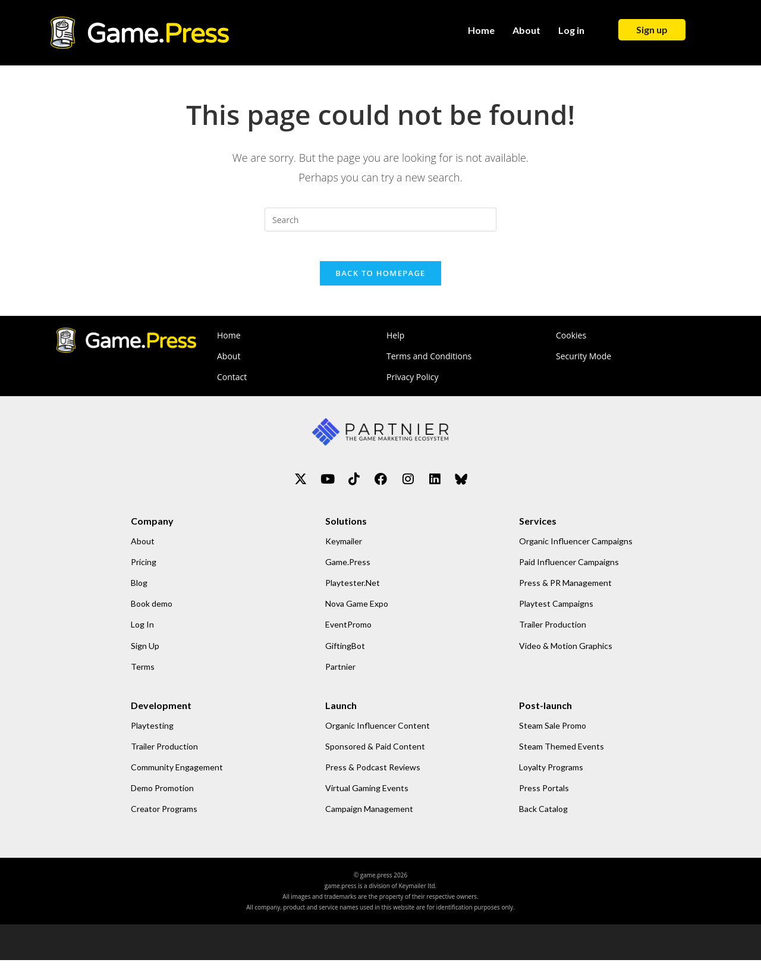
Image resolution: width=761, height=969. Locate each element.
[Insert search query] (380, 219)
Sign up (652, 29)
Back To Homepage (380, 279)
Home (481, 30)
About (526, 30)
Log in (571, 30)
